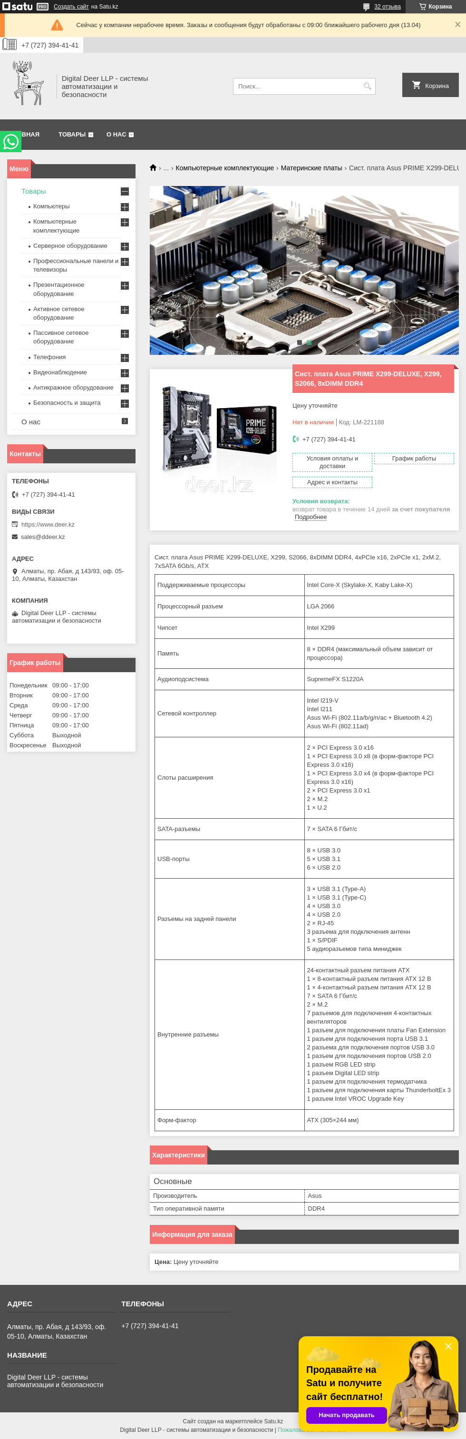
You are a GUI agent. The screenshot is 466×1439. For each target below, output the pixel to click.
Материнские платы (311, 168)
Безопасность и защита (67, 402)
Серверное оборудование (70, 245)
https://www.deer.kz (48, 524)
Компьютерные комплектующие (225, 168)
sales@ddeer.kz (43, 536)
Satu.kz (273, 1421)
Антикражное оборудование (73, 387)
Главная (24, 134)
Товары (72, 134)
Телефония (49, 357)
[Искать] (367, 86)
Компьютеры (51, 206)
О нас (116, 134)
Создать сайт (71, 6)
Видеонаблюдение (60, 372)
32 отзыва (387, 6)
